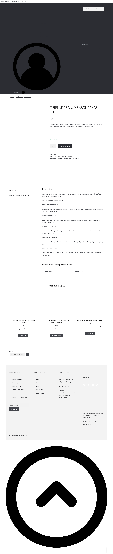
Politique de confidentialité (20, 390)
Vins (37, 379)
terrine (77, 158)
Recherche (12, 351)
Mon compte (15, 383)
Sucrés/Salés (19, 97)
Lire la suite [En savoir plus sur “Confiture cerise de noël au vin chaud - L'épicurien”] (23, 335)
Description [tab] (12, 190)
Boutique (29, 41)
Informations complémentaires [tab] (19, 195)
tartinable (71, 158)
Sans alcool (39, 390)
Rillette (66, 158)
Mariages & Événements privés (36, 28)
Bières (38, 386)
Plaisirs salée (27, 97)
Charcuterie (60, 158)
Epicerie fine (40, 393)
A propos (29, 23)
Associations (30, 36)
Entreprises (30, 32)
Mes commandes (17, 379)
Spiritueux (39, 383)
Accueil (12, 97)
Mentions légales (17, 386)
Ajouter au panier (65, 146)
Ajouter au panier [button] (56, 335)
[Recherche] (27, 354)
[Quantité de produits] (53, 146)
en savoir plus (22, 1)
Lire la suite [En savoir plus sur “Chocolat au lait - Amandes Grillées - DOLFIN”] (90, 333)
